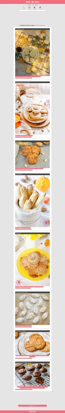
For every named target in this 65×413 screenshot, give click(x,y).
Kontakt (34, 411)
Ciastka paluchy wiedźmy (19, 174)
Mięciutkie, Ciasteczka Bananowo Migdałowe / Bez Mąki (23, 362)
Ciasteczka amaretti (18, 233)
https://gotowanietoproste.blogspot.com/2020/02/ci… (25, 358)
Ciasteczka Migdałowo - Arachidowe (20, 331)
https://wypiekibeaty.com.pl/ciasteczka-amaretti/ (25, 288)
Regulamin (31, 411)
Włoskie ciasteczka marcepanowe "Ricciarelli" (22, 292)
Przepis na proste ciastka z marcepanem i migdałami (23, 82)
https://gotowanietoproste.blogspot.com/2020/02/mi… (25, 389)
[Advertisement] (32, 17)
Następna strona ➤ (32, 405)
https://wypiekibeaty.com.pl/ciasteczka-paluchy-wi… (25, 229)
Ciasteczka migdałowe (19, 141)
